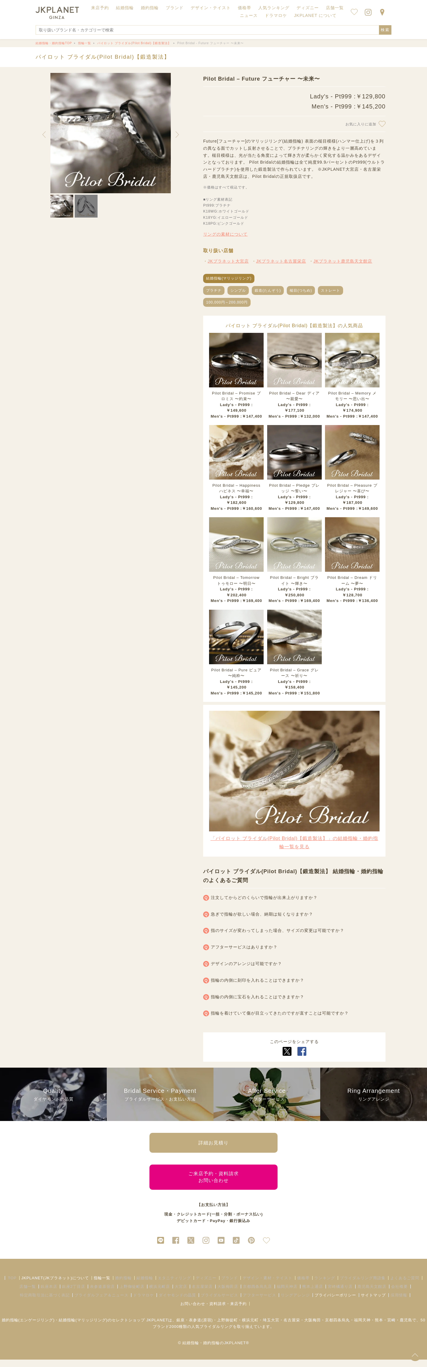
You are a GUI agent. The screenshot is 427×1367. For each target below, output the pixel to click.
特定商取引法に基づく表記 (45, 1302)
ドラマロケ (143, 1302)
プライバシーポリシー (335, 1302)
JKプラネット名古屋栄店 (281, 261)
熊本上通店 (312, 1294)
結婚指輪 (144, 1285)
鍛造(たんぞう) (268, 290)
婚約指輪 (123, 1285)
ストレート (330, 290)
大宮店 (181, 1294)
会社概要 (399, 1294)
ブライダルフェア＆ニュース (101, 1302)
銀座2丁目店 (73, 1294)
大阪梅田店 (227, 1294)
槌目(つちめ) (301, 290)
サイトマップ (373, 1302)
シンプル (238, 290)
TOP (12, 1285)
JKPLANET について (315, 15)
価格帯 (303, 1285)
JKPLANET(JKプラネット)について (55, 1285)
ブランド (229, 1285)
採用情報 (399, 1302)
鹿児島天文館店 (371, 1294)
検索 (385, 30)
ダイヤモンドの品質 (177, 1302)
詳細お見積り (213, 1144)
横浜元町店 (159, 1294)
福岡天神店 (287, 1294)
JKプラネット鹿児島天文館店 (342, 261)
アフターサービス (259, 1302)
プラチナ (214, 290)
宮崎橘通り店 (340, 1294)
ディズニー (206, 1285)
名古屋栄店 (202, 1294)
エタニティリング (174, 1285)
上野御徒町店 (132, 1294)
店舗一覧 (335, 7)
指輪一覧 (102, 1285)
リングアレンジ (295, 1302)
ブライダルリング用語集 (362, 1285)
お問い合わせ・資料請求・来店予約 (213, 1311)
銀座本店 (49, 1294)
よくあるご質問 (404, 1285)
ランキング (324, 1285)
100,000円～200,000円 (227, 302)
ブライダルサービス (219, 1302)
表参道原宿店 (102, 1294)
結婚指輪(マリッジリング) (228, 278)
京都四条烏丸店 (257, 1294)
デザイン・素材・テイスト (267, 1285)
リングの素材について (225, 234)
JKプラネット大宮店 (228, 261)
